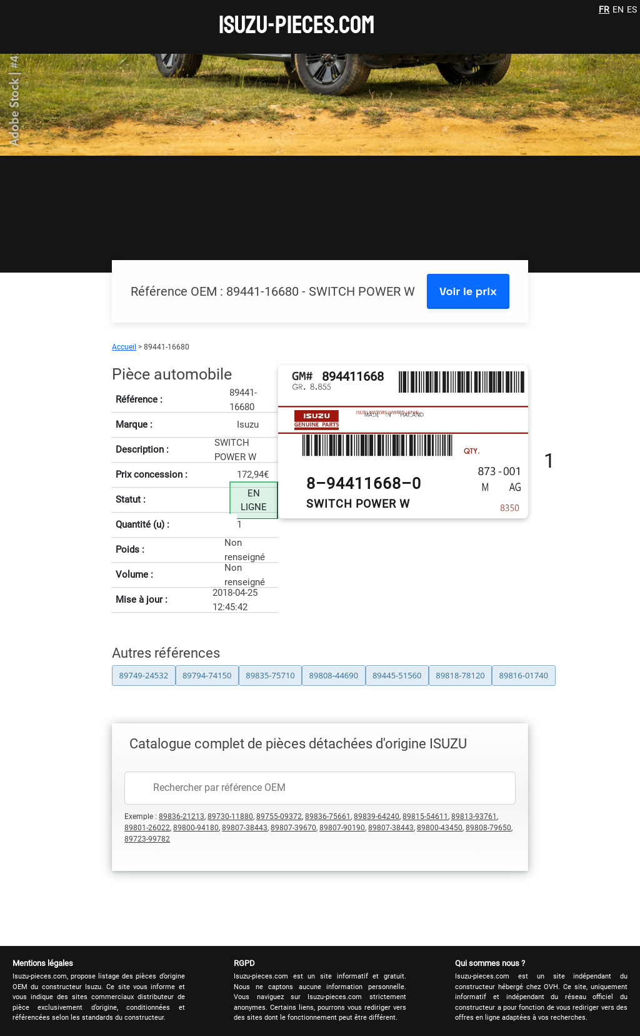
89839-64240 (376, 816)
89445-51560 (397, 675)
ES (632, 9)
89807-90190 (342, 827)
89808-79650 (488, 827)
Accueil (124, 347)
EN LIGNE (254, 500)
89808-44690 (334, 675)
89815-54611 (425, 816)
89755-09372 (279, 816)
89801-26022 (147, 827)
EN (618, 9)
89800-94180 (196, 827)
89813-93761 (474, 816)
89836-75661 (328, 816)
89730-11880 (230, 816)
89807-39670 (293, 827)
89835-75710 (270, 675)
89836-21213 (181, 816)
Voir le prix (468, 291)
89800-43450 (439, 827)
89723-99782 (147, 839)
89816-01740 (524, 675)
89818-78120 (460, 675)
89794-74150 (207, 675)
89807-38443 (245, 827)
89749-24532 (144, 675)
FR (604, 9)
